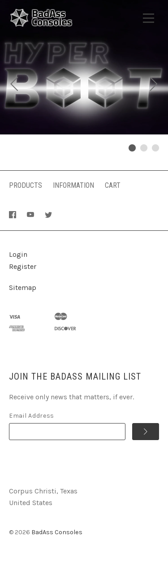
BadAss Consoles (56, 532)
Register (22, 266)
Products (25, 185)
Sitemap (22, 287)
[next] (154, 85)
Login (18, 254)
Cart (113, 185)
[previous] (14, 85)
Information (73, 185)
